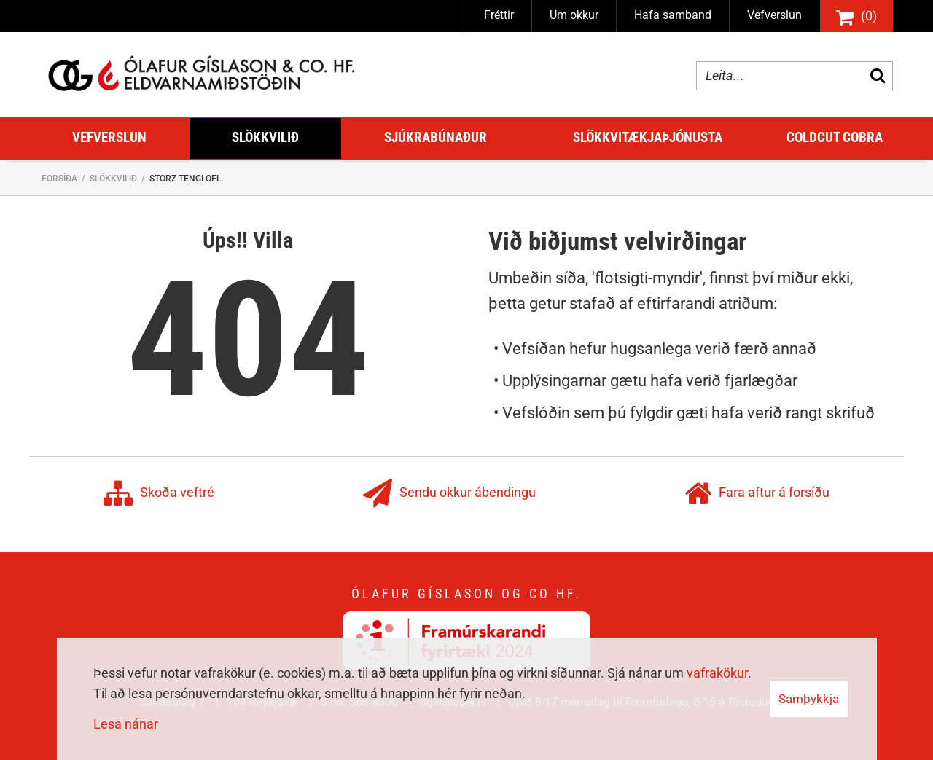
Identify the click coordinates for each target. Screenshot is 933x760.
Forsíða (59, 178)
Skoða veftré (159, 493)
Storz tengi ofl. (186, 178)
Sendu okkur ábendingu (449, 493)
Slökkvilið (113, 178)
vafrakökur (717, 673)
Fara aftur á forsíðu (756, 493)
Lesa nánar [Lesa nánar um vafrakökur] (125, 724)
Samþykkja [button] (808, 699)
